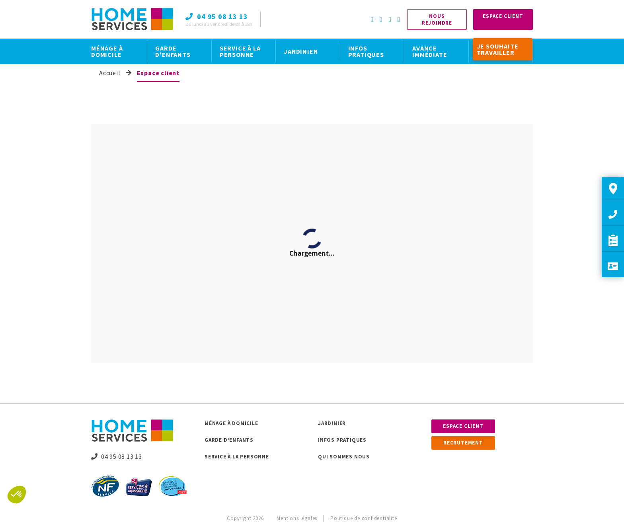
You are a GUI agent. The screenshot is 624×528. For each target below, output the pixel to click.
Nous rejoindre (437, 19)
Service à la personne (237, 456)
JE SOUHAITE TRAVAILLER (498, 49)
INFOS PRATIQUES (366, 51)
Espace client (463, 426)
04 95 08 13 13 (116, 456)
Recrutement (463, 442)
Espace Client (503, 16)
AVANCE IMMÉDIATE (429, 51)
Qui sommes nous (344, 456)
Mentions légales (297, 518)
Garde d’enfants (229, 440)
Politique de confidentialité (363, 518)
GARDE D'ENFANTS (172, 51)
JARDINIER (301, 51)
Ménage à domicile (231, 423)
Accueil (110, 73)
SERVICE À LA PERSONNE (240, 51)
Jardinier (332, 423)
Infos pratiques (342, 440)
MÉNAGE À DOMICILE (107, 51)
